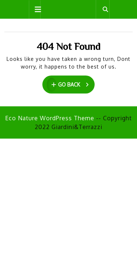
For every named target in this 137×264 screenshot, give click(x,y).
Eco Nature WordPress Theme (49, 118)
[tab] (35, 9)
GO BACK (71, 84)
